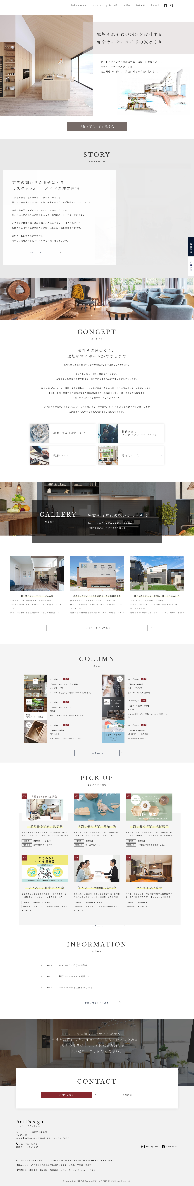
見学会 (127, 5)
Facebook (171, 1146)
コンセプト (98, 5)
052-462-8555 (28, 1143)
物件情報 (140, 5)
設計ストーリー (79, 5)
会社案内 (155, 5)
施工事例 (113, 5)
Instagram (152, 1146)
